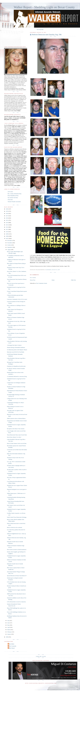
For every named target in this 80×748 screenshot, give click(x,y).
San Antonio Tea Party (13, 197)
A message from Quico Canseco (14, 345)
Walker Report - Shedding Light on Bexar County (44, 7)
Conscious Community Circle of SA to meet (17, 299)
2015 (7, 220)
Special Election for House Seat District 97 (16, 575)
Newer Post (32, 280)
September (9, 247)
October (9, 245)
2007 (7, 238)
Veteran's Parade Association (14, 201)
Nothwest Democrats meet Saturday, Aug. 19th (47, 34)
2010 (7, 231)
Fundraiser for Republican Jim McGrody (16, 366)
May (8, 625)
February (9, 632)
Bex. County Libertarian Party (14, 193)
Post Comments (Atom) (41, 283)
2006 (7, 637)
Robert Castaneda (12, 646)
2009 (7, 234)
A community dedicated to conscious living (17, 376)
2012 (7, 227)
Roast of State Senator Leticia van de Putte (16, 443)
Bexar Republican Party (13, 195)
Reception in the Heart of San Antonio (15, 428)
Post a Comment (33, 277)
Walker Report (11, 648)
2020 (7, 209)
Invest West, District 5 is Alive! (14, 437)
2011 (7, 229)
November (9, 242)
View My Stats (40, 29)
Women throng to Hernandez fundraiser (16, 347)
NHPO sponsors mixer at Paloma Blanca (16, 418)
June (8, 622)
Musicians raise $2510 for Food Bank (15, 352)
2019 (7, 211)
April (8, 627)
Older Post (73, 280)
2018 (7, 213)
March (9, 629)
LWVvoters (10, 191)
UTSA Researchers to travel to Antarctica (16, 601)
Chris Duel (10, 199)
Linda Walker (11, 644)
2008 (7, 236)
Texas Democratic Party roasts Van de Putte (17, 435)
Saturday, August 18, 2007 (53, 269)
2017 (7, 215)
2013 (7, 224)
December (9, 240)
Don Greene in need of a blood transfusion (16, 549)
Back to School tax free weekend (14, 527)
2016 (7, 218)
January (9, 634)
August (9, 249)
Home (53, 280)
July (8, 620)
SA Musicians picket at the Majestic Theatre (17, 349)
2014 (7, 222)
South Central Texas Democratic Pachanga (16, 517)
